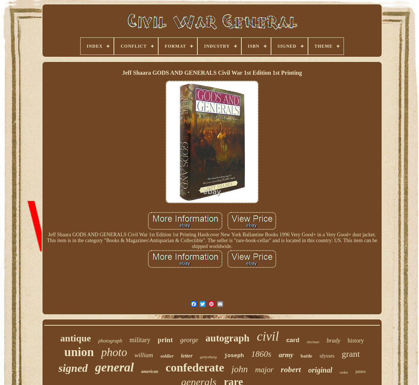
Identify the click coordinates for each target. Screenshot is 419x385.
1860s (261, 354)
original (320, 370)
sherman (313, 342)
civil (268, 336)
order (344, 372)
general (114, 367)
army (286, 355)
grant (351, 354)
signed (73, 368)
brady (333, 340)
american (149, 371)
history (356, 340)
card (292, 340)
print (165, 340)
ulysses (327, 356)
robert (291, 369)
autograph (227, 338)
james (360, 371)
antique (75, 338)
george (189, 340)
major (264, 369)
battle (306, 356)
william (143, 355)
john (239, 369)
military (140, 340)
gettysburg (208, 357)
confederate (195, 367)
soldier (167, 356)
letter (187, 356)
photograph (110, 341)
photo (114, 352)
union (79, 352)
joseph (234, 356)
